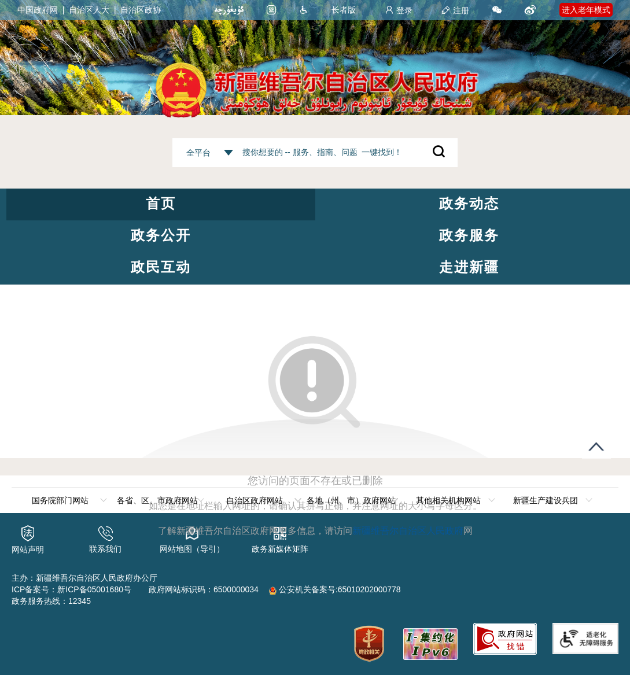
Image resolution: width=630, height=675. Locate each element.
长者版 (343, 9)
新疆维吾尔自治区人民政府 (407, 531)
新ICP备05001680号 (94, 589)
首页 (161, 203)
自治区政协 (140, 9)
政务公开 (161, 235)
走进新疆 (469, 267)
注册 (455, 10)
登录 (398, 10)
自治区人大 (89, 9)
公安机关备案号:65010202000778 (335, 589)
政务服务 (469, 235)
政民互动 (161, 267)
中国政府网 (37, 9)
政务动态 (469, 203)
